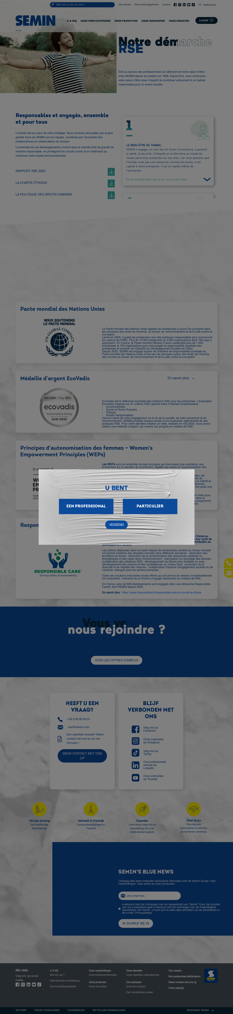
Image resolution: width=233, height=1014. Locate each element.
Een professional (86, 506)
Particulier (150, 506)
